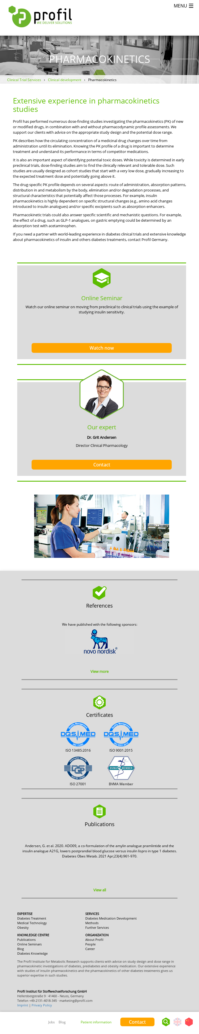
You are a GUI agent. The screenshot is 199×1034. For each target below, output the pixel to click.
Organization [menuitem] (97, 935)
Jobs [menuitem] (51, 1022)
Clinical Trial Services (24, 79)
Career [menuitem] (90, 949)
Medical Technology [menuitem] (32, 923)
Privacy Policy (42, 1005)
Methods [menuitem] (91, 923)
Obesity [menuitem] (23, 927)
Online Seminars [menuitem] (29, 944)
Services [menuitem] (92, 914)
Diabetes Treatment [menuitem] (31, 918)
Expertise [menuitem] (24, 914)
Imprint (22, 1005)
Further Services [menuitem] (97, 927)
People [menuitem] (90, 944)
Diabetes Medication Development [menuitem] (111, 918)
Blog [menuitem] (62, 1022)
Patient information (96, 1022)
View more (99, 671)
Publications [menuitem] (26, 939)
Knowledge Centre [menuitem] (33, 935)
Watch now (102, 348)
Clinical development (64, 79)
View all (99, 890)
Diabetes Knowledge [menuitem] (32, 953)
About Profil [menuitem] (94, 939)
